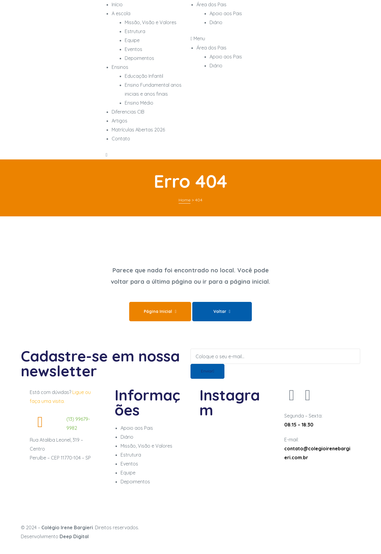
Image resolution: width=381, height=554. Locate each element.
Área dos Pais (211, 48)
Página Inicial (160, 311)
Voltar (221, 311)
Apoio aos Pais (226, 57)
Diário (216, 66)
